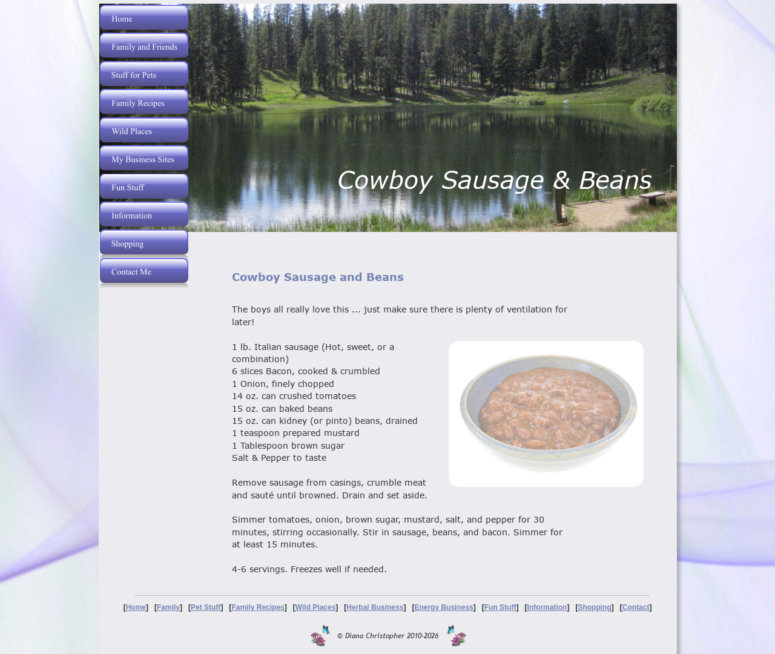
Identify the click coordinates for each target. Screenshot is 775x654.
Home (136, 607)
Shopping (594, 607)
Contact (636, 607)
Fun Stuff (500, 607)
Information (547, 607)
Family (168, 607)
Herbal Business (374, 607)
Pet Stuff (205, 607)
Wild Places (315, 607)
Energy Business (443, 607)
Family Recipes (257, 607)
